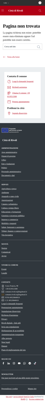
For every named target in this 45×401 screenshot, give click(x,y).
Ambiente (5, 193)
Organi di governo (8, 156)
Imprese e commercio (9, 220)
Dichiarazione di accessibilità (12, 331)
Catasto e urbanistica (9, 204)
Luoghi (4, 273)
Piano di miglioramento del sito (13, 350)
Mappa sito (32, 389)
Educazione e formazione (11, 212)
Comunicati (5, 252)
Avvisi (3, 256)
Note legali (5, 342)
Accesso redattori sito (36, 399)
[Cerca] (39, 47)
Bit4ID (23, 399)
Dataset (4, 346)
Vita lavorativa (7, 235)
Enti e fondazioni (8, 164)
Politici (4, 168)
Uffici (3, 160)
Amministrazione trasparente (12, 335)
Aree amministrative (9, 152)
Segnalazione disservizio (11, 311)
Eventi (3, 269)
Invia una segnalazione (10, 327)
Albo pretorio (6, 338)
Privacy (4, 319)
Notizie (4, 248)
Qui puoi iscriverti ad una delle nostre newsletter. (20, 378)
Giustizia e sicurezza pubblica (12, 216)
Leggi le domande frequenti (12, 304)
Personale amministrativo (11, 172)
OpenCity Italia (28, 397)
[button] (6, 3)
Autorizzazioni (7, 200)
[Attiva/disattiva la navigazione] (2, 10)
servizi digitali (18, 397)
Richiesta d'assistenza (9, 315)
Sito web (9, 397)
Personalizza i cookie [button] (9, 389)
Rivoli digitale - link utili (11, 323)
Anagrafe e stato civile (10, 196)
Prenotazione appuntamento (12, 308)
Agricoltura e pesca (8, 189)
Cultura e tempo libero (10, 208)
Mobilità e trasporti (8, 223)
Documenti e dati (8, 175)
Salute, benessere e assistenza (12, 227)
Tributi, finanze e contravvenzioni (14, 231)
